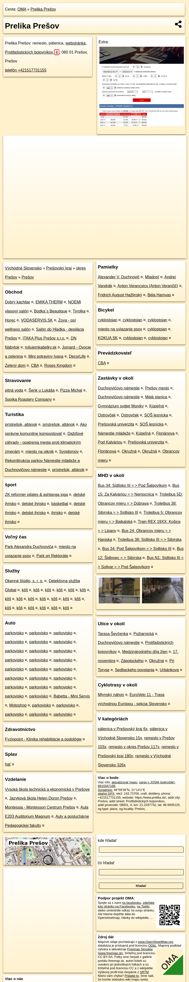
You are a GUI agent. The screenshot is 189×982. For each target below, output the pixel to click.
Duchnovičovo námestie (119, 388)
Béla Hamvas (159, 295)
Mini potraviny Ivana (45, 356)
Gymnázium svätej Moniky (121, 406)
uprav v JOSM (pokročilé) (156, 782)
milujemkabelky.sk (41, 347)
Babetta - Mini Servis (71, 696)
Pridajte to (132, 976)
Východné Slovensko (23, 268)
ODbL (152, 945)
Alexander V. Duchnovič (119, 277)
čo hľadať (106, 863)
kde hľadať (107, 840)
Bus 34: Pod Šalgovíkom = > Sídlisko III (136, 549)
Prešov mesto (157, 388)
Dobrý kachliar (17, 302)
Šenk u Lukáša (42, 390)
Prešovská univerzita (116, 424)
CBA (35, 365)
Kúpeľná (156, 406)
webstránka (75, 43)
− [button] (11, 151)
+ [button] (11, 144)
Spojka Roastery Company (28, 399)
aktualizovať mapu (124, 782)
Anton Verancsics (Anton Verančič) (147, 286)
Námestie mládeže (114, 433)
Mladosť (152, 277)
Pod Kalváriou (110, 442)
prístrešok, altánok (21, 424)
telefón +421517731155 (26, 70)
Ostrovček (107, 415)
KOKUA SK (108, 338)
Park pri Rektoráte (52, 556)
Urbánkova (169, 670)
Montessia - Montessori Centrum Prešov (40, 807)
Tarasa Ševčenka (113, 634)
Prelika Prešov (43, 9)
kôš (25, 590)
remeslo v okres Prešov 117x (134, 747)
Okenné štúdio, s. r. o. (24, 581)
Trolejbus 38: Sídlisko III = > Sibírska (149, 539)
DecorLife (77, 356)
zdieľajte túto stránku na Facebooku (126, 904)
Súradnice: (105, 790)
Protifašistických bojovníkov (32, 52)
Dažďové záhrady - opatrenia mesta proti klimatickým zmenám (44, 442)
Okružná (129, 451)
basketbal (59, 504)
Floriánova (165, 433)
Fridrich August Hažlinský (120, 295)
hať (8, 764)
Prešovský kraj (59, 268)
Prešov (28, 277)
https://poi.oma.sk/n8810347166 (164, 254)
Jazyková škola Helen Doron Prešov (41, 798)
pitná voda (14, 390)
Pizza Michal (71, 390)
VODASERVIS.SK (37, 320)
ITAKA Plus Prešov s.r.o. (44, 338)
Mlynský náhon (111, 695)
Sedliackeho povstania (134, 670)
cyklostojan (107, 320)
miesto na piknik (40, 451)
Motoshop (18, 705)
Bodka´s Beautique (50, 311)
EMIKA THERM (49, 302)
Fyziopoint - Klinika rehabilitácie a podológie (43, 739)
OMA (21, 9)
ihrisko (57, 513)
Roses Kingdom (58, 365)
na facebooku (131, 903)
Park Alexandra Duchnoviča (29, 547)
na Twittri (143, 906)
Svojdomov (69, 451)
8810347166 (106, 786)
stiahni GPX (106, 793)
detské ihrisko (34, 504)
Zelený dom (15, 365)
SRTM (144, 972)
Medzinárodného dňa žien (144, 652)
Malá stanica (156, 397)
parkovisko (14, 633)
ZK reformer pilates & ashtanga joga (36, 494)
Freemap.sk (127, 254)
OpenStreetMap (101, 254)
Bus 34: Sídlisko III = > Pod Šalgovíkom (132, 485)
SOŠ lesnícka (156, 415)
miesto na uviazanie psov (120, 329)
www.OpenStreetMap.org (155, 942)
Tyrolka (79, 311)
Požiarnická (144, 634)
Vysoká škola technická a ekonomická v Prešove (47, 789)
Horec (10, 320)
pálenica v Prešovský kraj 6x (123, 729)
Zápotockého (132, 661)
